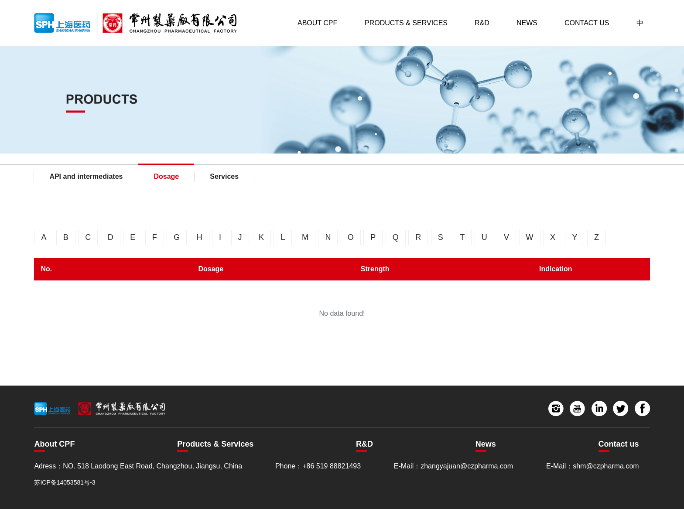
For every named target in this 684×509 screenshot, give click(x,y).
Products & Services (406, 23)
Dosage (166, 176)
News (526, 23)
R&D (482, 23)
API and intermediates (86, 176)
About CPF (317, 23)
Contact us (618, 444)
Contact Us (586, 23)
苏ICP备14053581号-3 (64, 482)
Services (224, 176)
